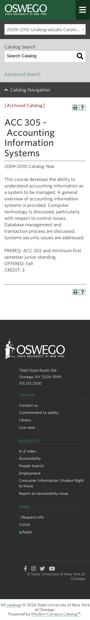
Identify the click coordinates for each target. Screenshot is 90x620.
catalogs (14, 605)
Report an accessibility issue (43, 493)
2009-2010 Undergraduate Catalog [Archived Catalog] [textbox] (46, 29)
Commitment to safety (38, 412)
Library (25, 420)
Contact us (28, 405)
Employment (30, 473)
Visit (24, 524)
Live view (27, 427)
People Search (31, 466)
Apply (25, 532)
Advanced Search (22, 74)
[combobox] (45, 29)
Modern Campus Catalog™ (56, 614)
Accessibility (30, 458)
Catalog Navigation (30, 89)
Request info (31, 517)
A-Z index (27, 451)
